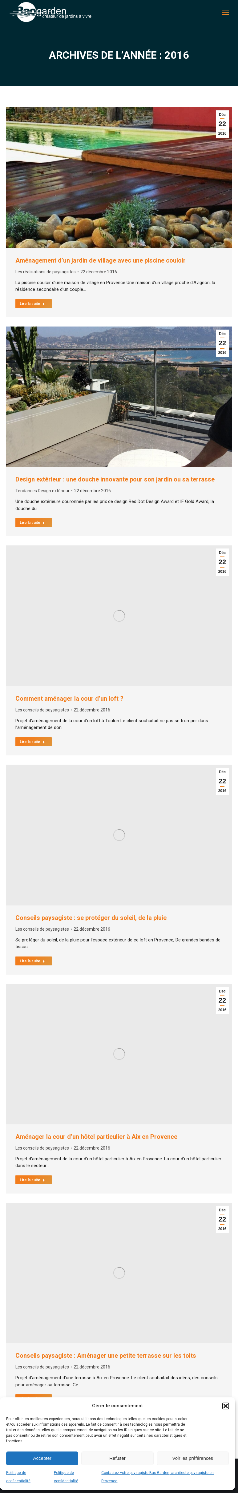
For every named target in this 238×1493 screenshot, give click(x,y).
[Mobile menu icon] (226, 12)
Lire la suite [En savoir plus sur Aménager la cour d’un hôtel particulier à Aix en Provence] (32, 1180)
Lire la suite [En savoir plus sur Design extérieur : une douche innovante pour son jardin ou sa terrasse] (32, 523)
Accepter (42, 1458)
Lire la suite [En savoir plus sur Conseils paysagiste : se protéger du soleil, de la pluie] (32, 961)
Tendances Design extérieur (42, 490)
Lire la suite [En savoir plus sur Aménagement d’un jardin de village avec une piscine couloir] (32, 304)
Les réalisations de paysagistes (45, 271)
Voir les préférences (192, 1458)
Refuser (117, 1458)
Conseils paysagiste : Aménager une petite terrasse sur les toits (105, 1355)
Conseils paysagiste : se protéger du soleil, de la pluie (91, 917)
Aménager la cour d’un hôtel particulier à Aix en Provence (96, 1136)
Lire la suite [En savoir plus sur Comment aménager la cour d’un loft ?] (32, 742)
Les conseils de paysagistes (42, 709)
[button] (226, 1406)
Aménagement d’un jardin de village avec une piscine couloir (100, 260)
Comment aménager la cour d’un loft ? (69, 698)
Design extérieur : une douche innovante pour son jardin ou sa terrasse (115, 479)
